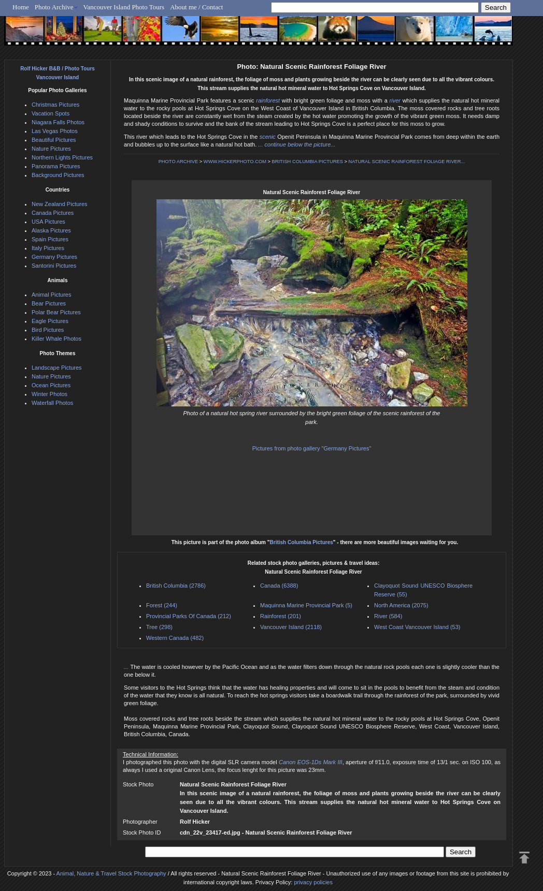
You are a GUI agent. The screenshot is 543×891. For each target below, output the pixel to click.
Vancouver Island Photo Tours (124, 7)
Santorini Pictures (54, 265)
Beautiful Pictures (54, 140)
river (395, 100)
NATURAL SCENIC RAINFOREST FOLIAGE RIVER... (407, 161)
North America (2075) (401, 605)
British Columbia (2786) (176, 585)
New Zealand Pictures (60, 204)
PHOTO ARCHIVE (178, 161)
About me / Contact (196, 7)
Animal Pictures (51, 294)
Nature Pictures (51, 148)
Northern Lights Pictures (62, 157)
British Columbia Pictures (301, 542)
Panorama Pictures (56, 166)
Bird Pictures (48, 330)
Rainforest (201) (280, 616)
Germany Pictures (54, 257)
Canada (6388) (279, 585)
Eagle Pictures (50, 321)
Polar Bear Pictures (56, 312)
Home (20, 7)
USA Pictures (48, 221)
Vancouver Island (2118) (291, 627)
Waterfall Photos (52, 403)
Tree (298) (159, 627)
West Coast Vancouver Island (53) (417, 627)
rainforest (268, 100)
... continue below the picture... (296, 144)
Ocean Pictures (51, 385)
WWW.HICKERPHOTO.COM (235, 161)
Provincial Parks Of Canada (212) (188, 616)
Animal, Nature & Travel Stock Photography (111, 873)
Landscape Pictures (57, 367)
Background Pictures (58, 175)
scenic (268, 137)
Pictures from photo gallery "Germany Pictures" (311, 448)
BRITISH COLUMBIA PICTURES (307, 161)
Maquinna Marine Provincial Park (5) (306, 605)
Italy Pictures (48, 248)
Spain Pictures (50, 239)
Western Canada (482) (175, 638)
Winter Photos (49, 394)
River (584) (388, 616)
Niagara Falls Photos (58, 122)
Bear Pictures (49, 303)
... (127, 667)
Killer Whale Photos (56, 338)
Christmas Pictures (55, 104)
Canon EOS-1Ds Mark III (310, 762)
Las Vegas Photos (55, 131)
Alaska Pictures (51, 230)
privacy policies (313, 882)
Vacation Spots (50, 113)
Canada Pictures (53, 213)
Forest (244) (161, 605)
